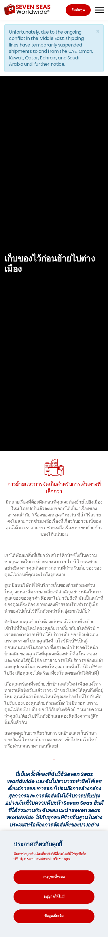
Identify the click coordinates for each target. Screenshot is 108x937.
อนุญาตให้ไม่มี (54, 896)
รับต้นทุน (78, 9)
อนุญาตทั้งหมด (54, 876)
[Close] (97, 31)
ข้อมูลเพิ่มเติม (54, 915)
